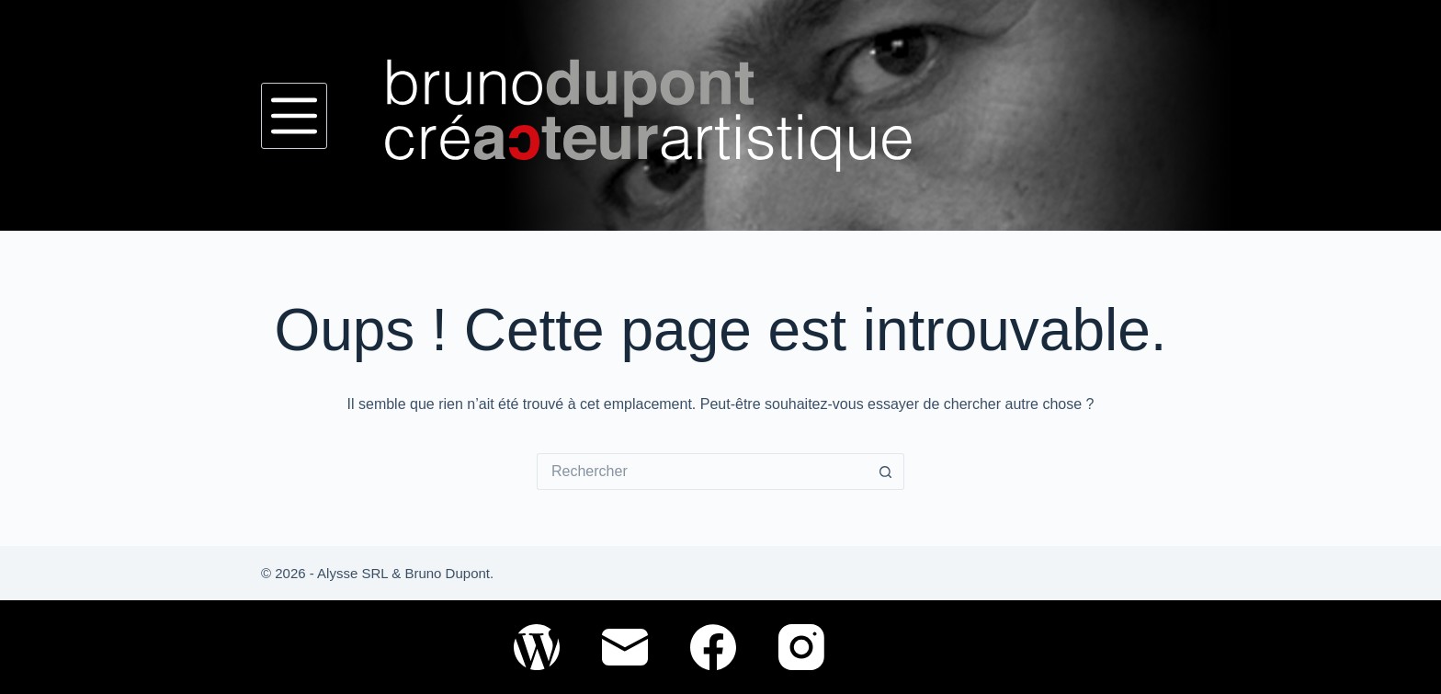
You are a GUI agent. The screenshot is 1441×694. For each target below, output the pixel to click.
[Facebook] (713, 647)
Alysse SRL (352, 573)
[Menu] (294, 116)
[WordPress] (537, 647)
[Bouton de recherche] (886, 471)
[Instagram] (801, 647)
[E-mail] (625, 647)
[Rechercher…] (702, 471)
